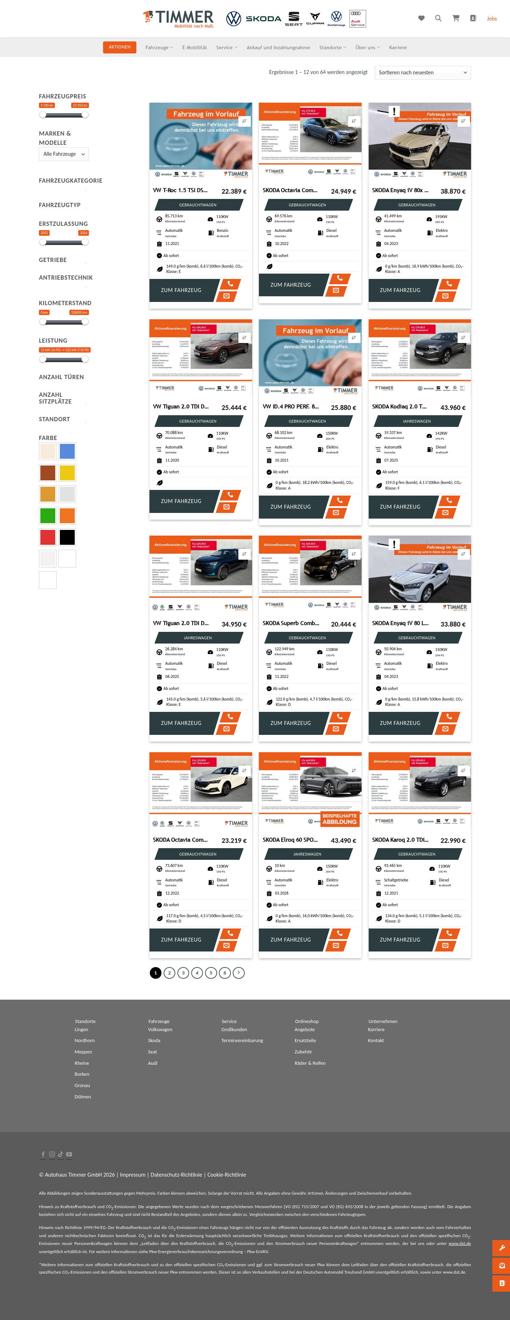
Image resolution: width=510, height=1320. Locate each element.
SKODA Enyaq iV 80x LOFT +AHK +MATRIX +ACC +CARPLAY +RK (401, 190)
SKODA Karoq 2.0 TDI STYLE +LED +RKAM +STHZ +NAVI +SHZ (401, 839)
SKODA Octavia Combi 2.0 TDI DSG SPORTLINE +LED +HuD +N (291, 190)
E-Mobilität (194, 47)
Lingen (81, 1029)
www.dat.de (460, 1243)
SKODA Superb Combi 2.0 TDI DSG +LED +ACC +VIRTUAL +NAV (291, 623)
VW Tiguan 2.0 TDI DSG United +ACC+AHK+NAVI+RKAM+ (181, 406)
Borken (82, 1074)
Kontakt (376, 1040)
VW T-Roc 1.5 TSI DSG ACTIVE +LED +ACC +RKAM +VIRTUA (181, 190)
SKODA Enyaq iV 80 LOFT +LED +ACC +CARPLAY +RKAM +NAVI (401, 623)
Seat (152, 1051)
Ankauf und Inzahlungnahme (278, 47)
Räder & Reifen (310, 1063)
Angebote (305, 1029)
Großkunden (234, 1029)
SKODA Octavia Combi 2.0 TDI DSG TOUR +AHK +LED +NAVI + (181, 839)
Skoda (154, 1040)
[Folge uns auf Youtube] (69, 1155)
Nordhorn (85, 1040)
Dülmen (83, 1096)
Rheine (82, 1063)
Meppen (83, 1051)
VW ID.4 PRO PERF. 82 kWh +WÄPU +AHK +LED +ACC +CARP (291, 406)
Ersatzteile (305, 1040)
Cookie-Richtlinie (227, 1174)
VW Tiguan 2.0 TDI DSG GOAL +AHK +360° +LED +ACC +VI (181, 623)
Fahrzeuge (159, 47)
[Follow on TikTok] (60, 1155)
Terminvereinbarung (242, 1040)
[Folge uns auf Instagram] (52, 1155)
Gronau (82, 1085)
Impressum (133, 1174)
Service (226, 47)
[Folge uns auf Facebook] (43, 1155)
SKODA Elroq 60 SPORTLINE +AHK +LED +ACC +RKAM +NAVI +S (291, 839)
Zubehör (303, 1051)
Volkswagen (160, 1029)
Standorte (332, 47)
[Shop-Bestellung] (423, 73)
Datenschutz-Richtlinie (176, 1174)
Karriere (398, 47)
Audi (153, 1063)
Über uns (368, 47)
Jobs (492, 18)
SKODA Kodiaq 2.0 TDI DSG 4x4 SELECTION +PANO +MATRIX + (401, 406)
